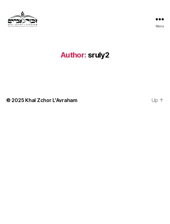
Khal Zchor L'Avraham (51, 100)
